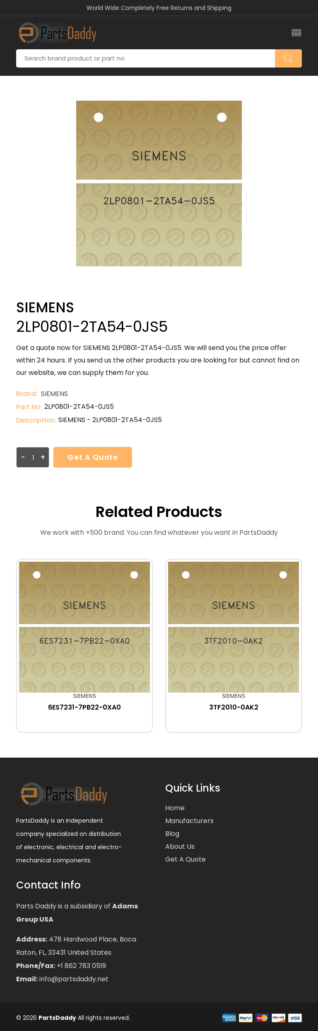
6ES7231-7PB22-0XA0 (84, 707)
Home (175, 808)
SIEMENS (54, 393)
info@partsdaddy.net (73, 979)
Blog (172, 833)
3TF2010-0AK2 (233, 707)
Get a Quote (93, 457)
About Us (180, 846)
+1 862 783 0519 (80, 966)
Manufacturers (189, 821)
